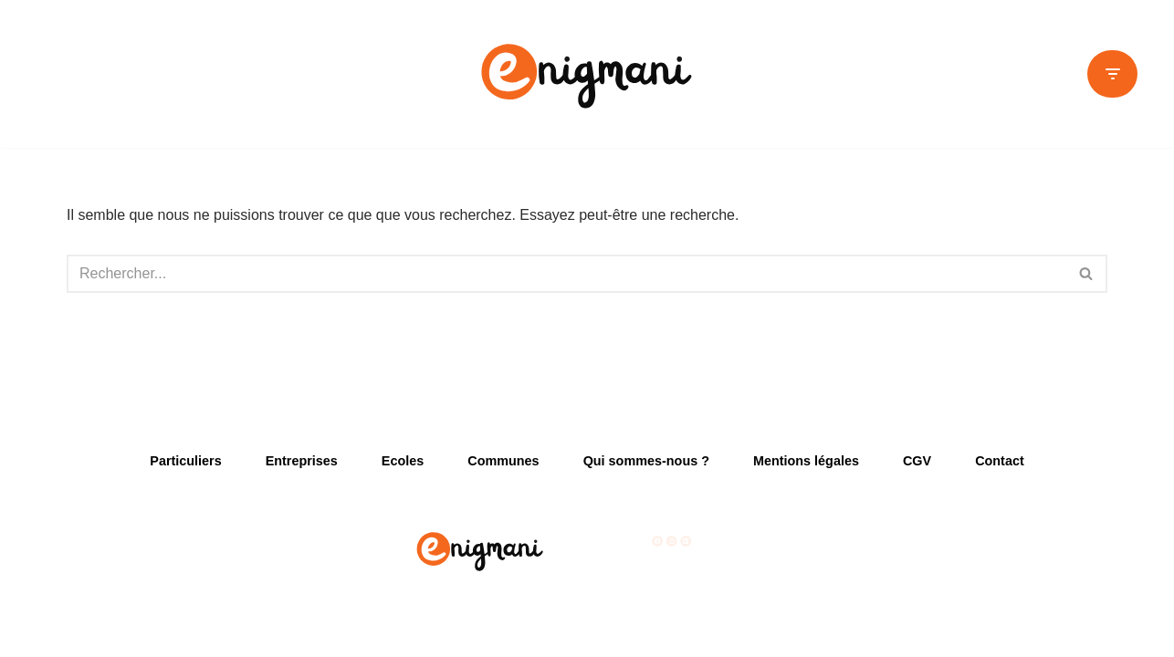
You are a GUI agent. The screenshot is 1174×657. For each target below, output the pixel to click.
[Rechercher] (566, 274)
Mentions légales (806, 461)
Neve (83, 633)
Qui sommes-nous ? (646, 461)
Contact (999, 461)
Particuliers (185, 461)
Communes (503, 461)
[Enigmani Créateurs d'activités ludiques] (587, 73)
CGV (917, 461)
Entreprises (302, 461)
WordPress (236, 633)
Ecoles (403, 461)
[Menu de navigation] (1112, 74)
